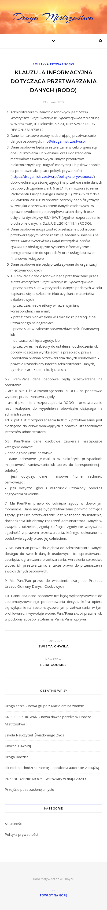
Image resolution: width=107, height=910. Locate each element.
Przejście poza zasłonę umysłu (29, 789)
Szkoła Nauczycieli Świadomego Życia (34, 735)
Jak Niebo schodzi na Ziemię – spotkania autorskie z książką (52, 767)
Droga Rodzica (16, 756)
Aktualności (13, 823)
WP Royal (66, 879)
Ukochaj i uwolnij (18, 745)
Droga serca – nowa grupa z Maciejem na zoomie (44, 705)
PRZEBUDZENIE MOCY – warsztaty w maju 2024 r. (46, 778)
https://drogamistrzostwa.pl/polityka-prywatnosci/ (53, 176)
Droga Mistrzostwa (53, 17)
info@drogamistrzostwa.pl (64, 141)
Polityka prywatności (53, 64)
